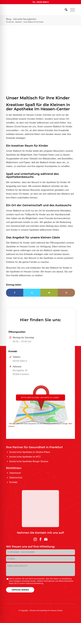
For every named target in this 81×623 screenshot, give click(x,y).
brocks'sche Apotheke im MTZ (25, 456)
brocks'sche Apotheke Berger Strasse (28, 461)
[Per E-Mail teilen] (49, 293)
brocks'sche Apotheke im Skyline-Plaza (29, 452)
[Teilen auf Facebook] (14, 293)
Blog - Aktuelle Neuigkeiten (21, 19)
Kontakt (13, 482)
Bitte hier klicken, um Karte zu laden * (40, 398)
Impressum (15, 473)
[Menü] (71, 9)
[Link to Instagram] (66, 293)
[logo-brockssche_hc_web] (33, 9)
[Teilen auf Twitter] (31, 293)
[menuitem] (64, 9)
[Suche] (64, 9)
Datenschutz (15, 477)
